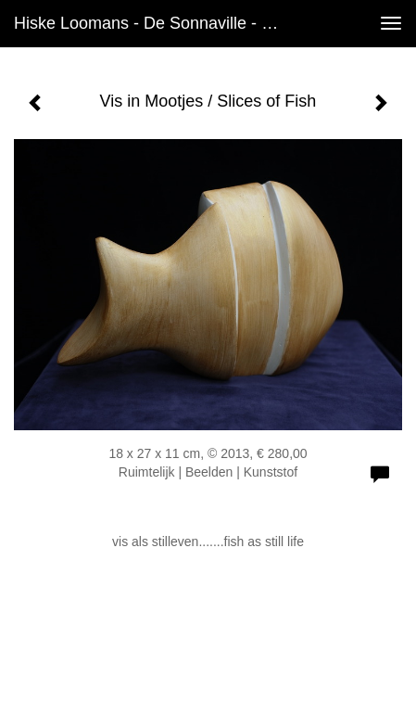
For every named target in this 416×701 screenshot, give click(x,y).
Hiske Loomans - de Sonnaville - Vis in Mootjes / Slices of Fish (158, 23)
